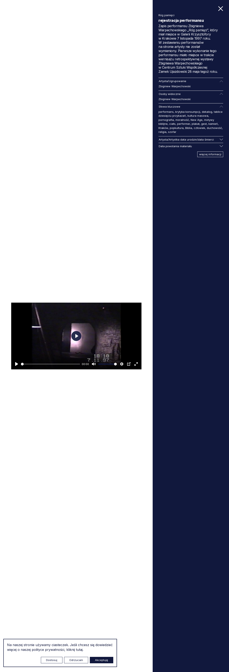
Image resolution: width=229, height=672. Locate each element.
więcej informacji (210, 154)
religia (162, 131)
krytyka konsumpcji (187, 111)
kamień (213, 123)
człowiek (199, 128)
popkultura (177, 128)
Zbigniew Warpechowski (174, 86)
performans (166, 111)
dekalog (207, 111)
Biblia (188, 128)
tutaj (79, 650)
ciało (172, 123)
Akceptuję (101, 660)
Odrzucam (76, 660)
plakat (196, 123)
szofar (172, 131)
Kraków (163, 128)
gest (204, 123)
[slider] (50, 364)
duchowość (214, 128)
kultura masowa (198, 115)
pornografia (166, 119)
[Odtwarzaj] (16, 364)
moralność (182, 119)
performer (183, 123)
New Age (196, 119)
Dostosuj (51, 660)
